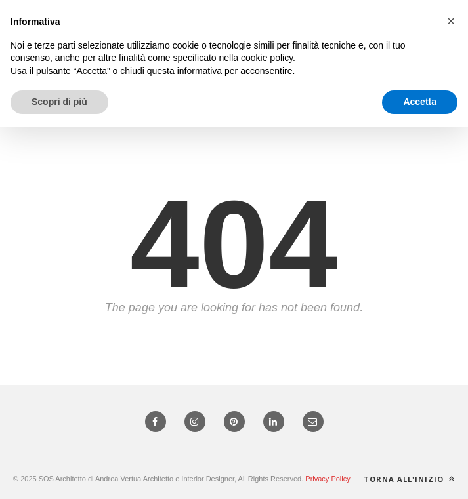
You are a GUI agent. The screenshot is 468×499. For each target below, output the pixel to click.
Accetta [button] (419, 101)
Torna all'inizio (409, 479)
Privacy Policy (327, 479)
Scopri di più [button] (59, 101)
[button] (450, 20)
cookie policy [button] (267, 57)
